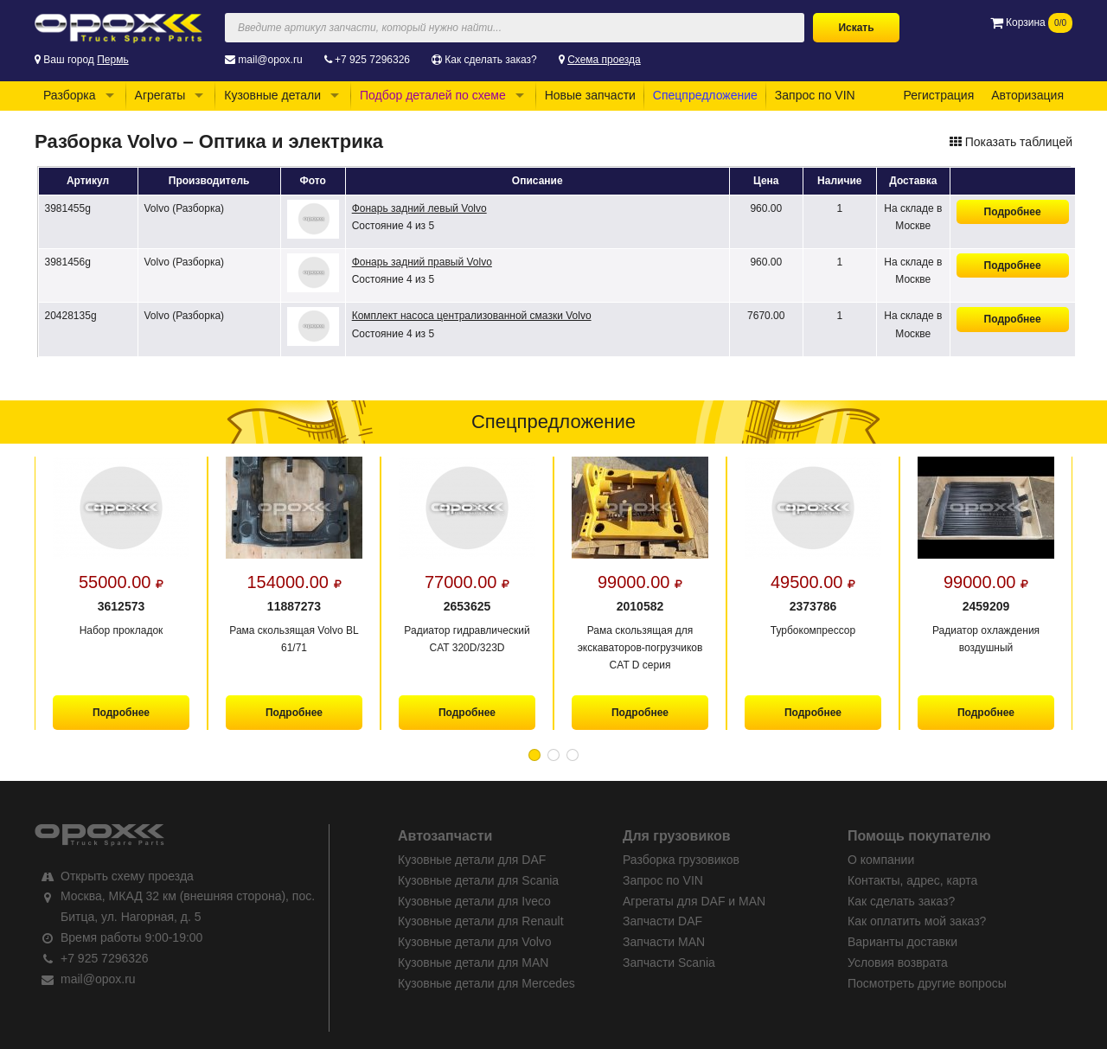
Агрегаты (160, 95)
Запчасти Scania (669, 962)
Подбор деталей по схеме (433, 95)
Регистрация (938, 95)
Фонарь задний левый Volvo (419, 208)
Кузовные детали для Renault (481, 921)
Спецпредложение (705, 95)
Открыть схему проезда (127, 876)
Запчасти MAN (664, 942)
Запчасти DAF (662, 921)
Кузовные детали (272, 95)
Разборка (69, 95)
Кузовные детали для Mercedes (486, 983)
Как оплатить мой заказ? (917, 921)
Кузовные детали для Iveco (474, 901)
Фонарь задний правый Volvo (422, 262)
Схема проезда (604, 60)
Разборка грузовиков (681, 860)
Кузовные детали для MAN (473, 962)
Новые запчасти (590, 95)
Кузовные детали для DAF (472, 860)
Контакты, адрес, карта (912, 880)
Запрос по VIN (815, 95)
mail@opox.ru (270, 60)
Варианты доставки (902, 942)
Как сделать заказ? (490, 60)
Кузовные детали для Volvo (475, 942)
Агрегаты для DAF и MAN (694, 901)
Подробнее (1012, 212)
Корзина (1031, 22)
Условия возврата (898, 962)
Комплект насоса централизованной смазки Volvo (472, 316)
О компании (881, 860)
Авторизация (1027, 95)
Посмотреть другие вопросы (927, 983)
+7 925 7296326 (372, 60)
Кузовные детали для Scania (478, 880)
